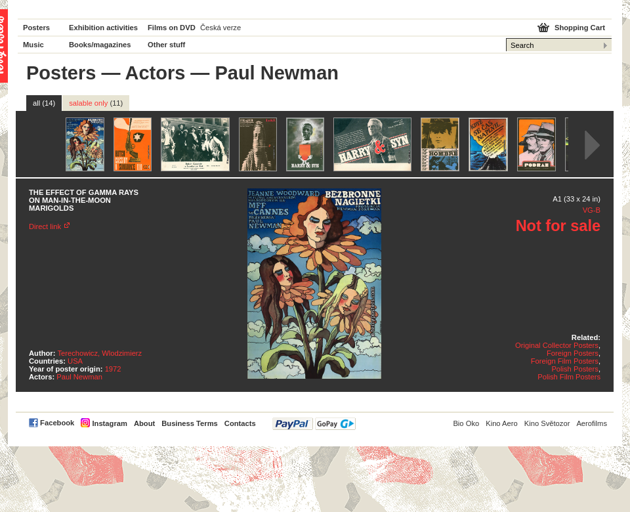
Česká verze (220, 28)
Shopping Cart (580, 28)
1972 (113, 369)
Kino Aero (502, 423)
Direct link (45, 226)
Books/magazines (100, 45)
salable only (96, 103)
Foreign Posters (572, 353)
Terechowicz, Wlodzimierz (100, 353)
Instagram (109, 423)
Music (33, 45)
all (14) (44, 103)
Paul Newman (79, 377)
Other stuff (166, 45)
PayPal (314, 423)
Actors (155, 72)
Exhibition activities (103, 28)
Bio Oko (466, 423)
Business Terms (189, 423)
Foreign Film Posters (564, 361)
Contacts (240, 423)
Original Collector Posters (556, 345)
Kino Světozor (547, 423)
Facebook (57, 423)
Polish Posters (574, 369)
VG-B (591, 210)
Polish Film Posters (568, 377)
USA (75, 361)
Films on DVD (172, 28)
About (144, 423)
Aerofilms (591, 423)
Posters (36, 28)
